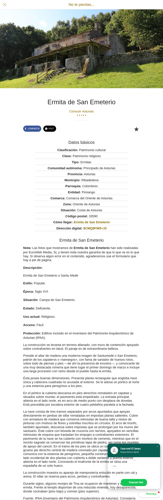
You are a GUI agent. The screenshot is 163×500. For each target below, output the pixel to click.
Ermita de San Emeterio (92, 222)
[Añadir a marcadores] (136, 128)
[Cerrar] (4, 4)
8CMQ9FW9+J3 (95, 228)
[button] (157, 446)
